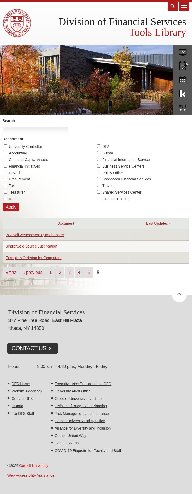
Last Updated (158, 223)
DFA (105, 146)
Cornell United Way (70, 435)
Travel (107, 186)
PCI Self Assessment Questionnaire (35, 235)
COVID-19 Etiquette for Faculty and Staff (88, 450)
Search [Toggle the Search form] (173, 6)
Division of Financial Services (122, 22)
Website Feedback (27, 391)
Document (65, 223)
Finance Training (116, 199)
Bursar (107, 153)
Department (13, 139)
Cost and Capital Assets (28, 160)
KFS (12, 199)
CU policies (182, 64)
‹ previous (32, 272)
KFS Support (182, 92)
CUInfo (17, 406)
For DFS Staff (23, 413)
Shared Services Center (122, 192)
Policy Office (112, 173)
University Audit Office (73, 391)
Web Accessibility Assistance (30, 475)
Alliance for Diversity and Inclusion (83, 428)
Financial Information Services (127, 160)
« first (11, 272)
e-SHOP (182, 106)
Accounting (18, 153)
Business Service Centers (123, 166)
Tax (12, 186)
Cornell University (33, 465)
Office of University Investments (81, 398)
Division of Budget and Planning (81, 406)
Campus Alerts (67, 443)
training (182, 78)
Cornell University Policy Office (80, 421)
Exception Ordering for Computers (33, 258)
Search (9, 121)
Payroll (14, 173)
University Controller (25, 146)
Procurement (19, 179)
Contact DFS (22, 398)
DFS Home (21, 384)
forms (182, 51)
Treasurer (17, 192)
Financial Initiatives (24, 166)
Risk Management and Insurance (82, 413)
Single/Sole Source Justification (31, 246)
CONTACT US (29, 348)
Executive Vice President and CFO (83, 384)
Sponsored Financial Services (126, 179)
